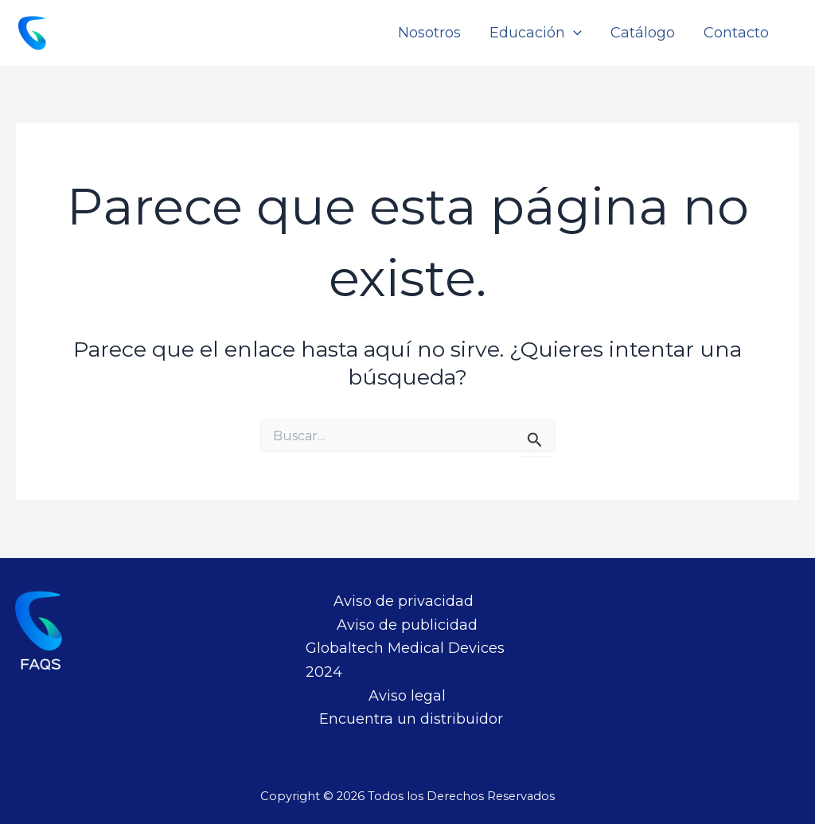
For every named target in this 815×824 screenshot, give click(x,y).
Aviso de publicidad (407, 625)
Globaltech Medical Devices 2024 (405, 660)
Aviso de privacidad (403, 601)
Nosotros (429, 32)
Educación (535, 33)
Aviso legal (407, 696)
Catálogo (642, 32)
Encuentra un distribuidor (411, 719)
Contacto (736, 32)
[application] (573, 33)
